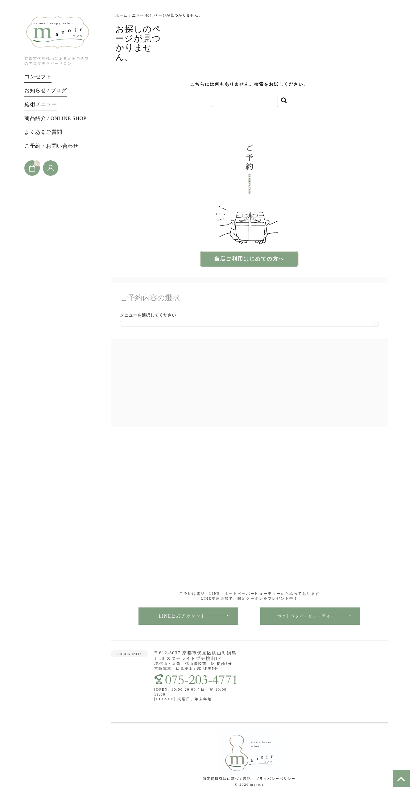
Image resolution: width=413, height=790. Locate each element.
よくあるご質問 (43, 132)
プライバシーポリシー (275, 779)
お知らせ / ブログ (45, 90)
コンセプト (38, 77)
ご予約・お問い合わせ (51, 146)
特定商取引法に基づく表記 (227, 779)
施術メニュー (40, 104)
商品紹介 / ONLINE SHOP (55, 118)
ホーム (121, 15)
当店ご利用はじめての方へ (249, 259)
